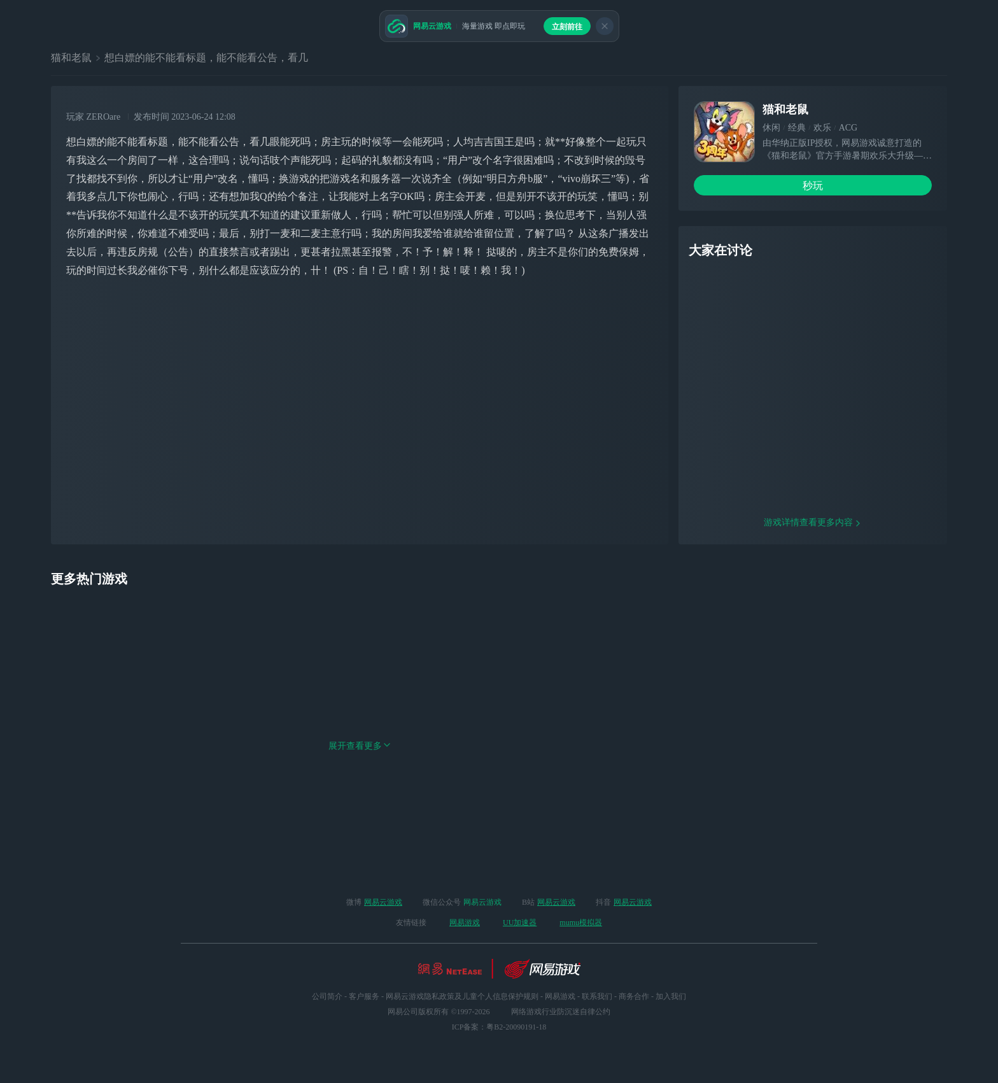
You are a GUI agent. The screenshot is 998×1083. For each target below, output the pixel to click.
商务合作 (634, 996)
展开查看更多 (359, 827)
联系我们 (597, 996)
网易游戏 (464, 922)
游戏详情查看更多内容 (813, 604)
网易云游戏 (383, 902)
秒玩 (813, 185)
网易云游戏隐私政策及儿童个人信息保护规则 (462, 996)
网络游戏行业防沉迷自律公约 (560, 1011)
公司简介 (327, 996)
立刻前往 (567, 26)
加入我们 (671, 996)
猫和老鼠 (71, 57)
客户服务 (364, 996)
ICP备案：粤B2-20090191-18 (499, 1027)
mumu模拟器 (580, 922)
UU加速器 (520, 922)
